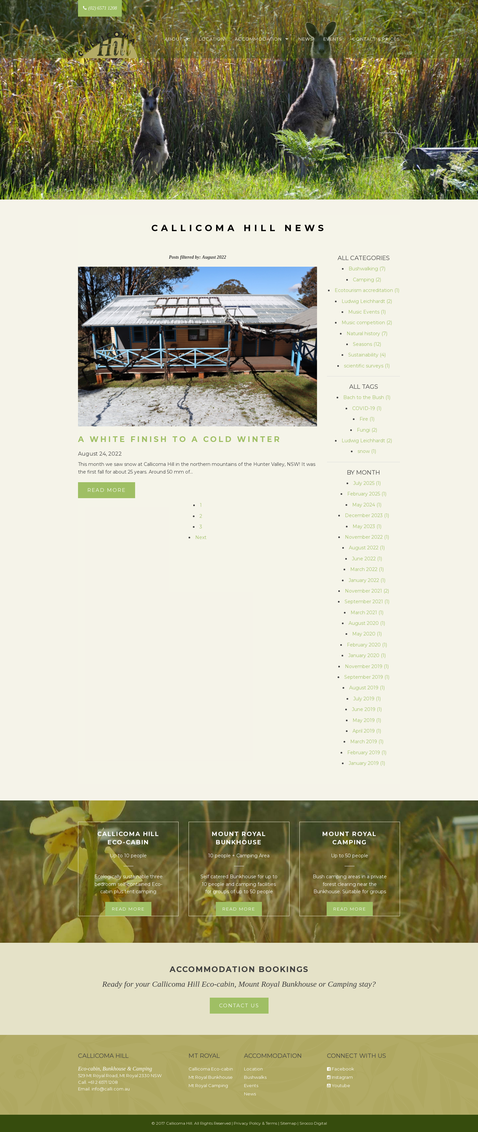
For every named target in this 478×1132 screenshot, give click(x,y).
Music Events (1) (367, 312)
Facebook (340, 1068)
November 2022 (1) (367, 537)
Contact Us (239, 1005)
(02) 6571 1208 (100, 8)
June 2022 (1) (367, 559)
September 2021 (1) (367, 602)
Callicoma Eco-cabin (211, 1068)
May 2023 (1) (367, 526)
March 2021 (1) (367, 613)
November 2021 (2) (367, 591)
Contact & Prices (376, 39)
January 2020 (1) (367, 655)
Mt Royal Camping (208, 1085)
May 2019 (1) (367, 720)
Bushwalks (255, 1077)
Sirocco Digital (313, 1123)
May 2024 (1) (366, 505)
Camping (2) (367, 280)
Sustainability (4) (367, 355)
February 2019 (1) (366, 753)
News (305, 39)
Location (212, 39)
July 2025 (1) (367, 483)
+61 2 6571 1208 (103, 1082)
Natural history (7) (367, 334)
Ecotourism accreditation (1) (367, 290)
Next (200, 537)
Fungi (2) (367, 430)
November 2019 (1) (367, 666)
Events (332, 39)
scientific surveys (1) (367, 366)
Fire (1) (366, 419)
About (173, 39)
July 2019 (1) (367, 699)
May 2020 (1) (367, 634)
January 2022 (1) (367, 580)
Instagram (340, 1077)
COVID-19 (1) (366, 408)
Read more (128, 909)
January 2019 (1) (367, 763)
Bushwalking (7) (367, 269)
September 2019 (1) (366, 677)
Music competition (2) (367, 323)
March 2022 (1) (367, 569)
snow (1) (367, 451)
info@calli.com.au (111, 1088)
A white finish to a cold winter (179, 439)
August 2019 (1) (367, 688)
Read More (106, 490)
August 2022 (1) (367, 548)
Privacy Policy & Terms (255, 1123)
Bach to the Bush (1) (366, 397)
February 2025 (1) (366, 494)
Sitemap (288, 1123)
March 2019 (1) (366, 742)
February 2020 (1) (367, 645)
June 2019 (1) (367, 709)
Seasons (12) (367, 344)
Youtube (338, 1085)
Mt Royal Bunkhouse (211, 1077)
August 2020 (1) (367, 623)
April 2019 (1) (367, 731)
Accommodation (258, 39)
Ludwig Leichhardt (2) (367, 301)
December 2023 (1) (367, 515)
